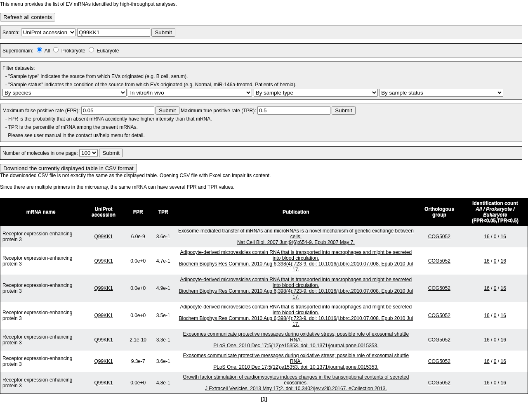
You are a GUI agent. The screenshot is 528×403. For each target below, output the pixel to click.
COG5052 (439, 236)
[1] (264, 399)
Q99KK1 (103, 236)
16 (486, 236)
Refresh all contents (27, 17)
